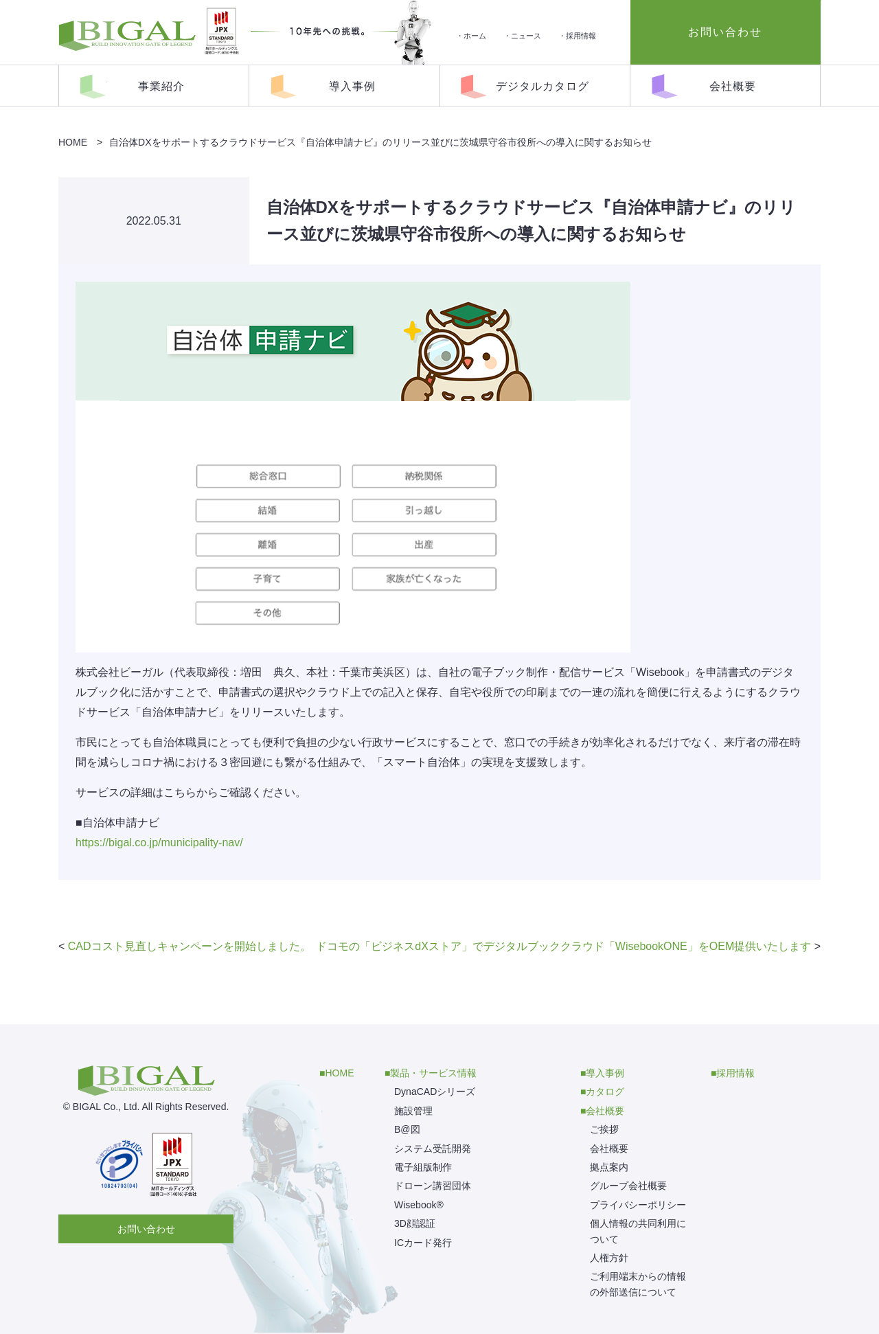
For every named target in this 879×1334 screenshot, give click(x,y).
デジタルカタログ (542, 86)
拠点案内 (609, 1167)
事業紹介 (161, 86)
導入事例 (352, 86)
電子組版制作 (423, 1167)
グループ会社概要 (628, 1185)
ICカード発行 (423, 1242)
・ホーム (471, 36)
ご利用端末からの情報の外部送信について (638, 1284)
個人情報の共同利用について (638, 1231)
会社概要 (732, 86)
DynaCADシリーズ (434, 1091)
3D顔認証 (414, 1223)
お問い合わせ (146, 1228)
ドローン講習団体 (432, 1185)
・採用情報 (577, 36)
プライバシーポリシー (638, 1204)
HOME (72, 142)
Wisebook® (419, 1204)
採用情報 (735, 1072)
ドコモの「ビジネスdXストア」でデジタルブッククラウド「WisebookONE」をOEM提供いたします (563, 946)
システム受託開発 (432, 1148)
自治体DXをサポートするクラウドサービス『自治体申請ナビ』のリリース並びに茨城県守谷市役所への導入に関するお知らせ (380, 142)
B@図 (407, 1129)
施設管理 (413, 1110)
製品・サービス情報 (433, 1072)
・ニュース (522, 36)
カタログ (605, 1091)
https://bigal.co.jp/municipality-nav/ (159, 842)
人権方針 (609, 1257)
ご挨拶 (604, 1129)
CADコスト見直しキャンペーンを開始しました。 (189, 946)
